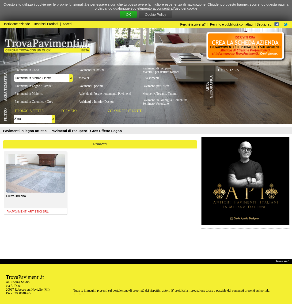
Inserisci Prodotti (46, 24)
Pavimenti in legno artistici (26, 131)
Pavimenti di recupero (69, 131)
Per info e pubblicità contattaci (231, 24)
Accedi (67, 24)
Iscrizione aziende (17, 24)
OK (128, 14)
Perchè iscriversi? (193, 24)
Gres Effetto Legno (106, 131)
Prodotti (100, 144)
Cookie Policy (155, 14)
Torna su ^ (282, 261)
